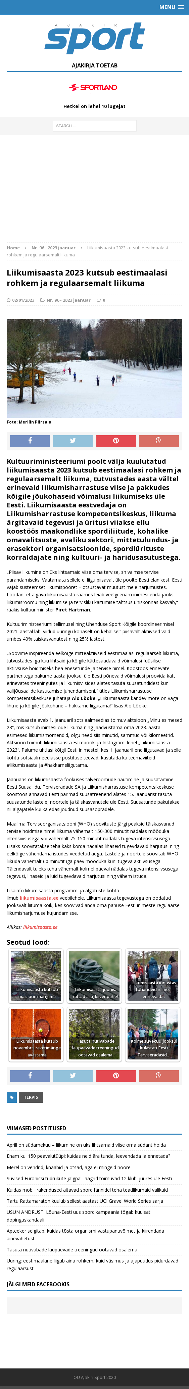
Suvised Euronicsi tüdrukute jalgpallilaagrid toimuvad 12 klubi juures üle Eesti (89, 1178)
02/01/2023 (23, 300)
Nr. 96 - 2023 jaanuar (69, 300)
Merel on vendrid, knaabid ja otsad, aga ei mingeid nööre (69, 1167)
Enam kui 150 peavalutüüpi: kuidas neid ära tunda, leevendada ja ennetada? (88, 1156)
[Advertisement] (94, 192)
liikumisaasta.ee (39, 898)
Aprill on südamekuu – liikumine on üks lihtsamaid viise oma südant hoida (86, 1145)
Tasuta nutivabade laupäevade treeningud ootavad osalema (72, 1249)
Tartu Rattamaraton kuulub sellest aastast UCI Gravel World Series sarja (85, 1201)
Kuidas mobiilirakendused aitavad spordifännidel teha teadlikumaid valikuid (87, 1190)
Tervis (31, 1097)
